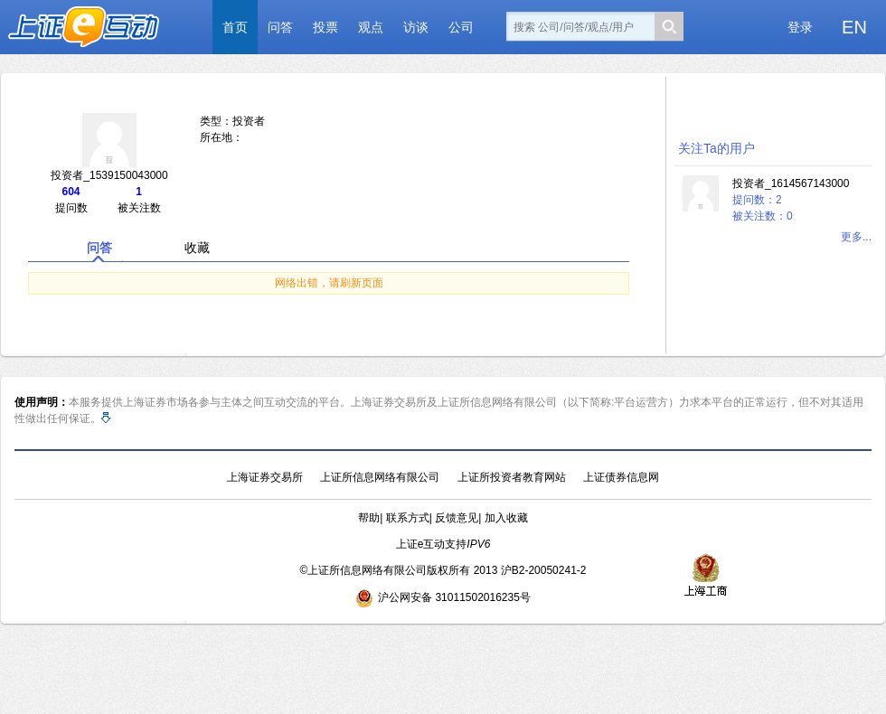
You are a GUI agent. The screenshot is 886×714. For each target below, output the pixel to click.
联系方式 (407, 518)
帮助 (369, 518)
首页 (235, 27)
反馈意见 (456, 518)
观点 (370, 27)
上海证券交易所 (265, 477)
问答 (280, 27)
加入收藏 (506, 518)
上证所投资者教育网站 (511, 477)
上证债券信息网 (621, 477)
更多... (856, 236)
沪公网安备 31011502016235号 (443, 597)
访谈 (416, 27)
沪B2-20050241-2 (544, 570)
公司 (461, 27)
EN (854, 27)
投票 (325, 27)
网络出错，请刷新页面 (329, 283)
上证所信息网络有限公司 (379, 477)
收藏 (197, 247)
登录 (800, 27)
